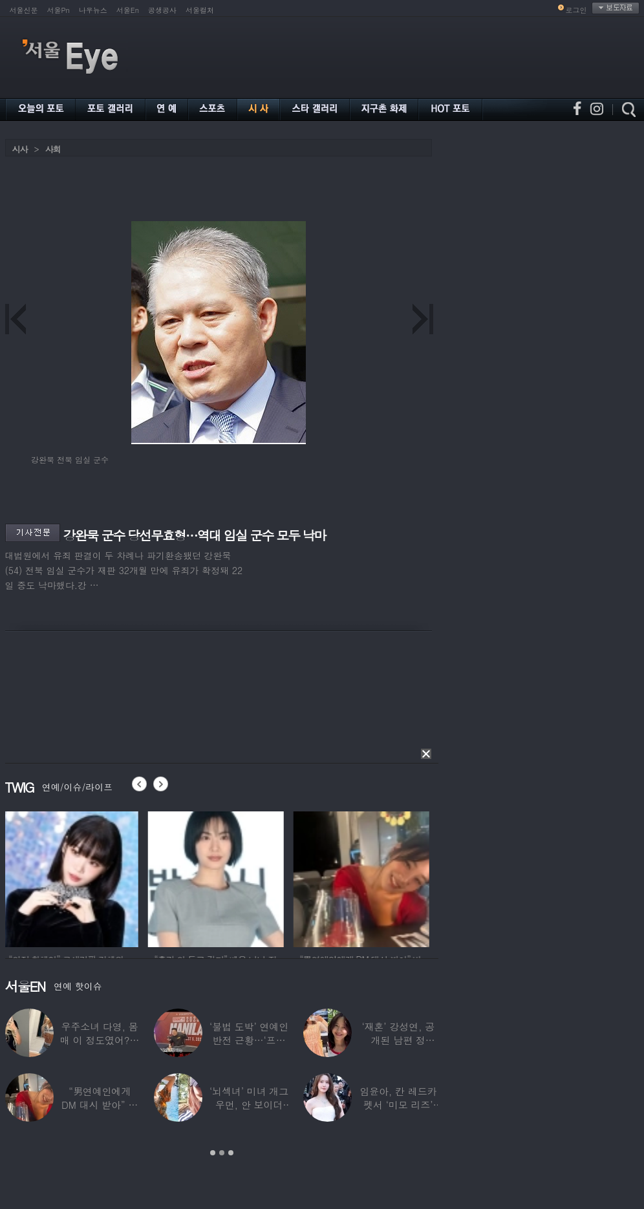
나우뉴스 (93, 10)
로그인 (576, 10)
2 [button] (221, 1152)
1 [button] (212, 1152)
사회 (53, 149)
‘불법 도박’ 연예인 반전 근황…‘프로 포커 (248, 1040)
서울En (127, 10)
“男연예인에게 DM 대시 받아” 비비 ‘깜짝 (99, 1104)
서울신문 (24, 10)
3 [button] (230, 1152)
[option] (73, 877)
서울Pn (58, 10)
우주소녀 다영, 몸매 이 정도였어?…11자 (99, 1040)
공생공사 (162, 10)
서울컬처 (200, 10)
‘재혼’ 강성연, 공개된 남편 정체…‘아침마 (398, 1040)
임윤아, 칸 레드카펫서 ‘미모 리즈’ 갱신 (398, 1104)
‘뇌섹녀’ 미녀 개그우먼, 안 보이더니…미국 (248, 1104)
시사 (20, 149)
